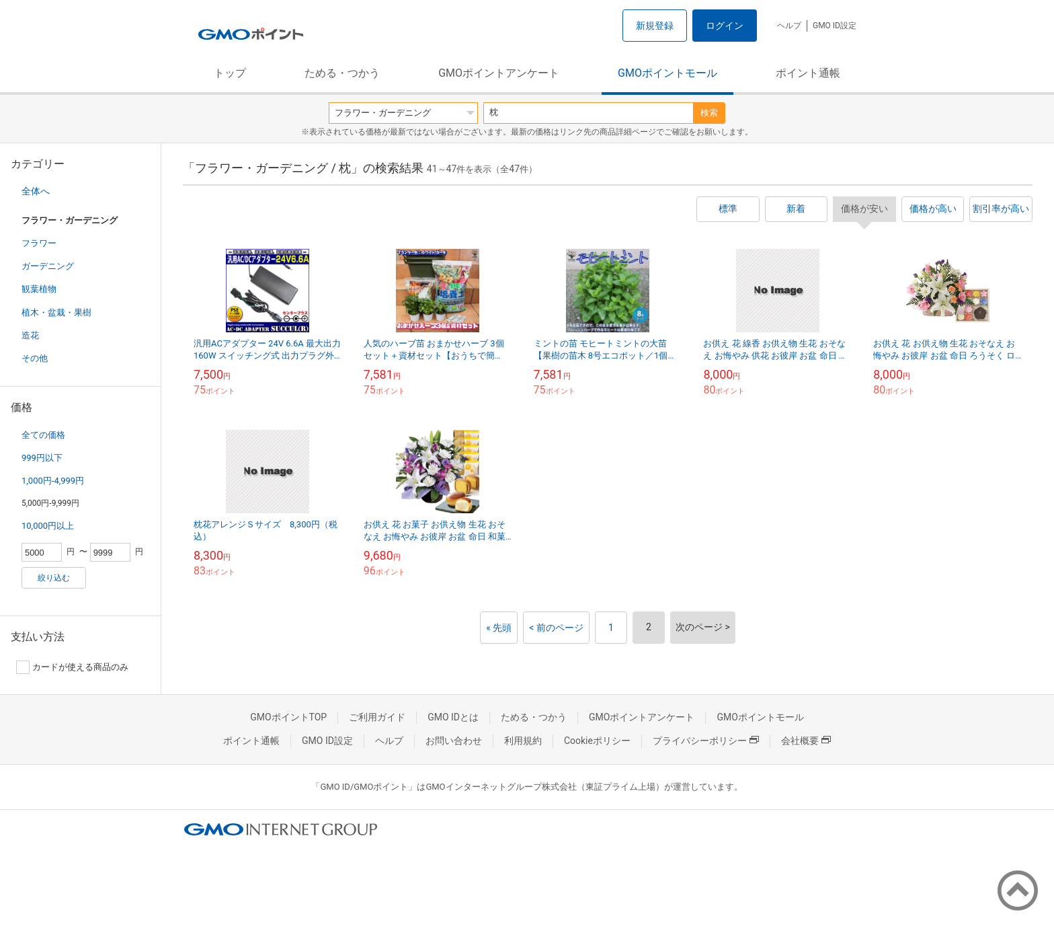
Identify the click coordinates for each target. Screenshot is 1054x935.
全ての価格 (43, 435)
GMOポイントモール (667, 73)
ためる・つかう (342, 73)
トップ (230, 73)
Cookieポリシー (597, 740)
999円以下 (42, 458)
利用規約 (523, 740)
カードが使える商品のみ (72, 667)
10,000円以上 (48, 526)
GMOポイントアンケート (498, 73)
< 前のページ (556, 627)
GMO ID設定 (834, 25)
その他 (35, 358)
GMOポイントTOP (288, 717)
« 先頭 (499, 627)
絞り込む (54, 578)
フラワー (39, 243)
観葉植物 (39, 289)
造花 (30, 335)
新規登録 (655, 25)
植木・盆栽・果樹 (56, 312)
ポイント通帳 (808, 73)
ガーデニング (48, 266)
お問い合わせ (453, 740)
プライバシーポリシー (706, 740)
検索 (709, 113)
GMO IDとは (453, 717)
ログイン (724, 25)
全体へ (36, 191)
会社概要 (806, 740)
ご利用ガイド (377, 717)
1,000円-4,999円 (53, 481)
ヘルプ (789, 25)
